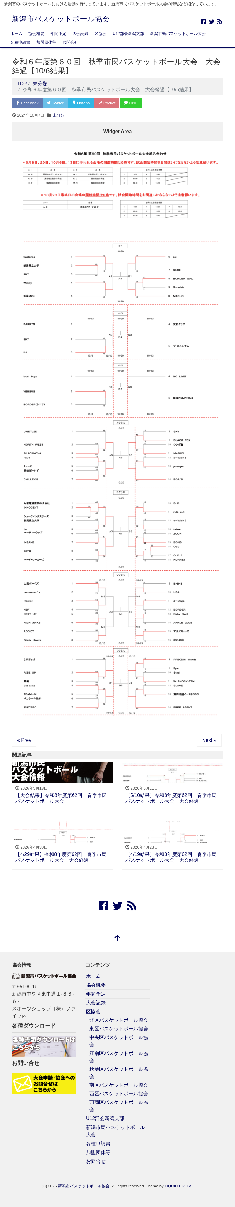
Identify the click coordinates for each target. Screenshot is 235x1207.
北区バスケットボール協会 (118, 1020)
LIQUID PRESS (178, 1186)
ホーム (16, 33)
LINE (131, 103)
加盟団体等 (46, 42)
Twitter (55, 103)
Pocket (106, 103)
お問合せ (70, 42)
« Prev (24, 740)
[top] (117, 939)
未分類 (59, 115)
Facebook (27, 103)
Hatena (81, 103)
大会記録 (80, 33)
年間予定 (58, 33)
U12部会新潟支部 (128, 33)
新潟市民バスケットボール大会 (178, 33)
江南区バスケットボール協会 (118, 1057)
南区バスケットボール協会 (118, 1085)
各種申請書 (20, 42)
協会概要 (36, 33)
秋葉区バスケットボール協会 (118, 1073)
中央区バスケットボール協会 (118, 1041)
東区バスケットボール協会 (118, 1028)
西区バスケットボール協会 (118, 1093)
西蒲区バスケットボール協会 (118, 1106)
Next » (209, 740)
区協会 (100, 33)
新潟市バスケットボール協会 (61, 19)
